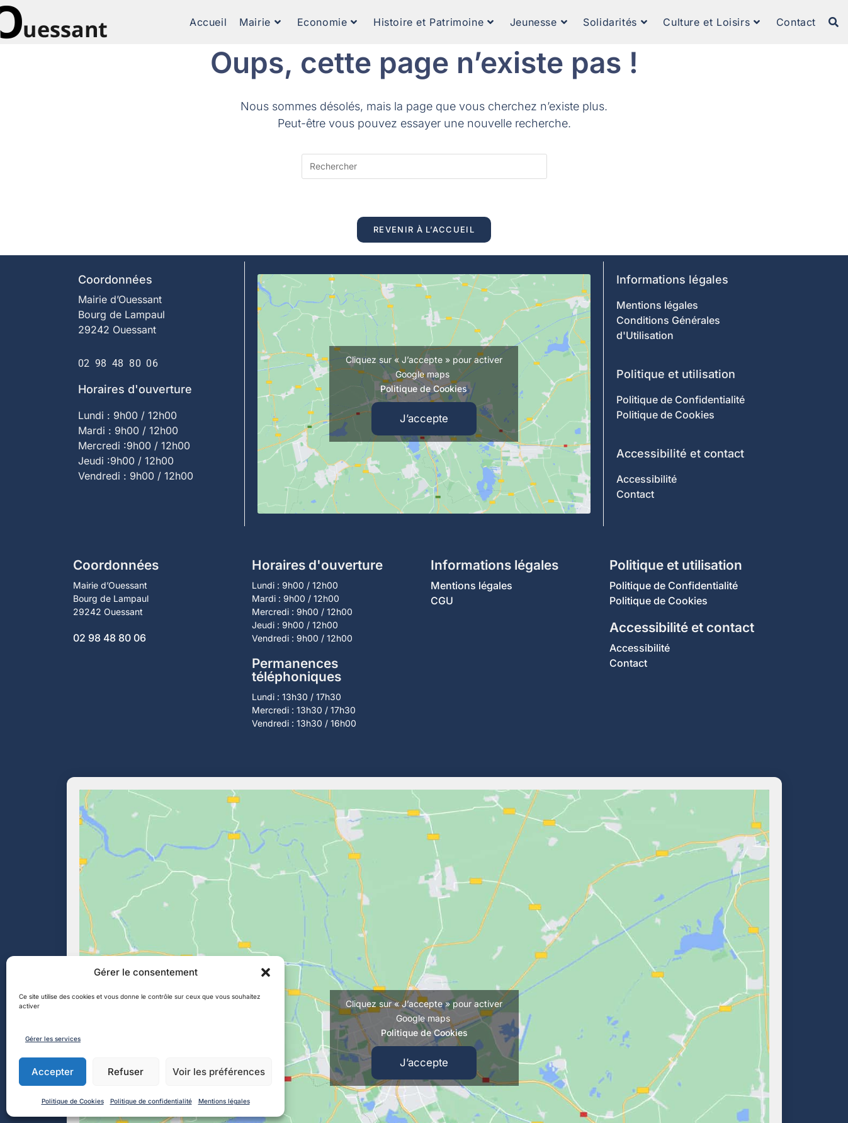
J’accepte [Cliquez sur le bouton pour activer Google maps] (424, 418)
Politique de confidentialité (151, 1101)
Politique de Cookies (73, 1101)
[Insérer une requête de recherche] (424, 166)
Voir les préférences (218, 1072)
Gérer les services (53, 1038)
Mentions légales (224, 1101)
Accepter (52, 1072)
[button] (265, 972)
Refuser (126, 1072)
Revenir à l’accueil (424, 229)
